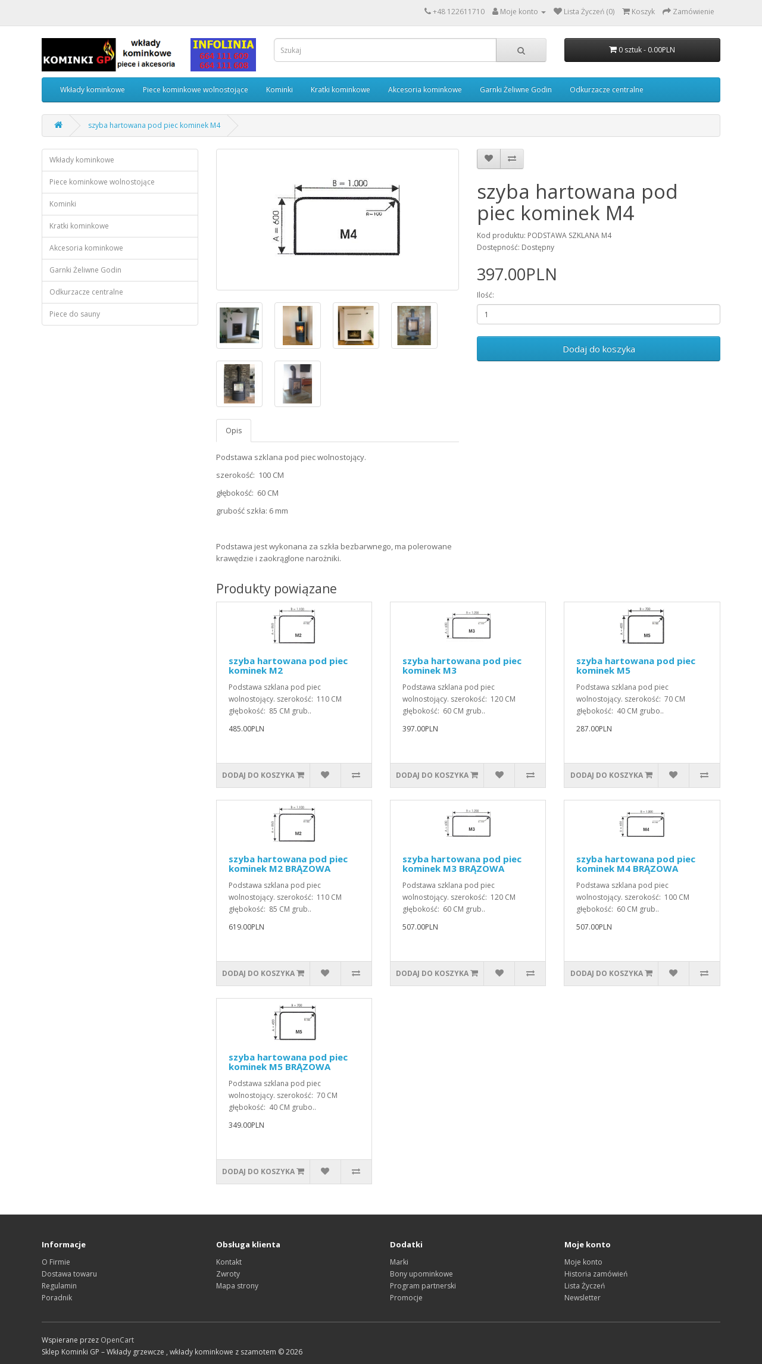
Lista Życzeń (584, 1286)
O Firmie (56, 1262)
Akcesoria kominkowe (425, 90)
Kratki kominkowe (340, 90)
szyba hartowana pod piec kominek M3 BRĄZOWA (461, 864)
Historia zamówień (595, 1274)
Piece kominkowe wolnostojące (195, 90)
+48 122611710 (459, 12)
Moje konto (583, 1262)
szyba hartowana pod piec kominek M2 (288, 666)
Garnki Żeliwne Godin (516, 90)
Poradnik (57, 1298)
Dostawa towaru (69, 1274)
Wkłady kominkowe (92, 90)
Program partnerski (423, 1286)
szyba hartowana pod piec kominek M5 (635, 666)
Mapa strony (237, 1286)
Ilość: (485, 295)
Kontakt (229, 1262)
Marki (399, 1262)
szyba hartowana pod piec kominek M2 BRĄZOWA (288, 864)
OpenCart (117, 1340)
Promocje (406, 1298)
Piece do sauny (74, 314)
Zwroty (228, 1274)
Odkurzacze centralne (607, 90)
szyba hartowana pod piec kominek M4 (154, 125)
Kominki (279, 90)
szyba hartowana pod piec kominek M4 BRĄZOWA (635, 864)
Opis (234, 431)
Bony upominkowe (421, 1274)
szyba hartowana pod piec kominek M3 (461, 666)
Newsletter (582, 1298)
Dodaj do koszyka (599, 349)
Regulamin (59, 1286)
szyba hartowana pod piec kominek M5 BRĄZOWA (288, 1062)
